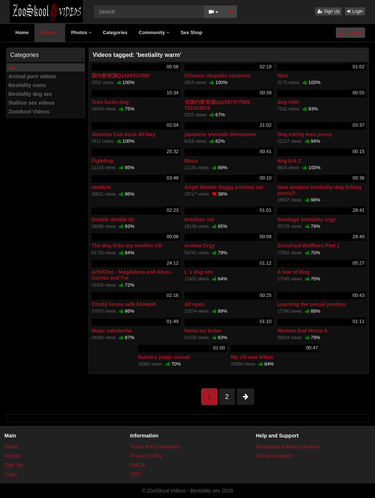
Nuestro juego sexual (164, 357)
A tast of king (293, 272)
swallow (101, 187)
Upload (350, 33)
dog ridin (288, 102)
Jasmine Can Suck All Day (124, 134)
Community (154, 32)
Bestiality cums (27, 85)
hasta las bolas (203, 331)
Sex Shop (191, 32)
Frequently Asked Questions (288, 447)
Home (22, 32)
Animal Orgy (200, 245)
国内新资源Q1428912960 (121, 76)
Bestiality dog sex (30, 94)
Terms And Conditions (155, 447)
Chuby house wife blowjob (124, 304)
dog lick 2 (289, 161)
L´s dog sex (199, 272)
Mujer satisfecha (112, 331)
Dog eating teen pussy (304, 134)
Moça (191, 161)
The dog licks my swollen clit (127, 245)
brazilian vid (199, 219)
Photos (81, 32)
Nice (282, 76)
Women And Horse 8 (302, 331)
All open (195, 304)
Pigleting (102, 161)
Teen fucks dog (110, 102)
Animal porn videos (32, 76)
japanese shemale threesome (220, 134)
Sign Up (328, 11)
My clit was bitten (252, 357)
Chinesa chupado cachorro (217, 76)
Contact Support (274, 456)
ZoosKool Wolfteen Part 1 (308, 245)
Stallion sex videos (31, 103)
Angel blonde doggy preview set (224, 187)
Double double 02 (113, 219)
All (11, 67)
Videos (50, 32)
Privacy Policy (146, 456)
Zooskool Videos (28, 111)
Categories (115, 32)
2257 (135, 474)
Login (355, 11)
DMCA (137, 465)
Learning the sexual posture (311, 304)
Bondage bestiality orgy (306, 219)
